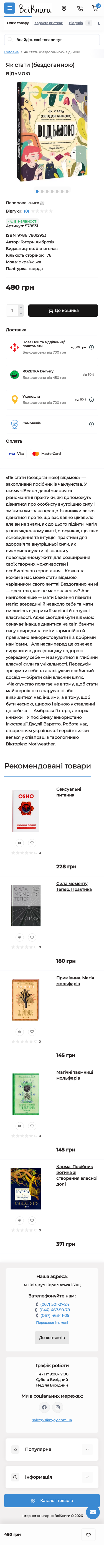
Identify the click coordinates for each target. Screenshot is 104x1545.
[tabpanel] (52, 131)
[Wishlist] (32, 843)
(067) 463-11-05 (54, 1315)
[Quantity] (12, 310)
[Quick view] (20, 843)
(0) (26, 211)
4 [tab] (52, 191)
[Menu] (9, 8)
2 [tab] (42, 191)
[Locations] (64, 8)
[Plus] (21, 307)
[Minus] (21, 314)
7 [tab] (67, 191)
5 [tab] (57, 191)
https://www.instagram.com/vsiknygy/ (58, 1407)
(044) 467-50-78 (54, 1309)
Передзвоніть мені (52, 1322)
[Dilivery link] (91, 347)
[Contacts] (80, 8)
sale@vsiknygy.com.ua (52, 1420)
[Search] (10, 39)
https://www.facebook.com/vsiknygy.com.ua (44, 1407)
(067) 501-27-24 (54, 1304)
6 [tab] (62, 191)
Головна (11, 52)
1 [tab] (37, 191)
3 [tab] (47, 191)
